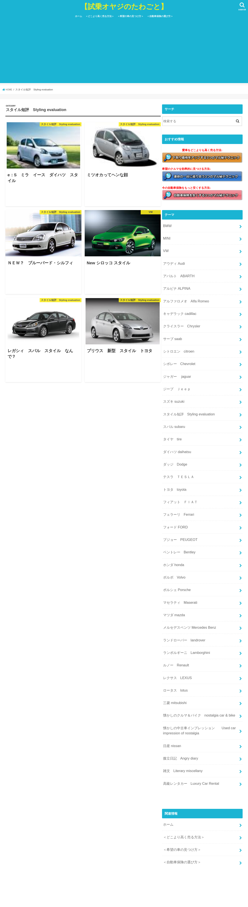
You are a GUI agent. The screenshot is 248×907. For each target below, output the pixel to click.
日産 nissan (171, 695)
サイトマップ (135, 900)
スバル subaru (173, 405)
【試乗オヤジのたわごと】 (124, 6)
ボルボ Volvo (173, 542)
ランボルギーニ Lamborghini (184, 610)
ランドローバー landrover (182, 599)
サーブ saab (171, 326)
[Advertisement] (124, 53)
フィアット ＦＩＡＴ (179, 474)
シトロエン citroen (177, 337)
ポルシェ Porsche (176, 554)
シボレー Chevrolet (178, 349)
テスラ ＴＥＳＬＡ (177, 451)
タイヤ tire (171, 417)
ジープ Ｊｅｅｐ (176, 371)
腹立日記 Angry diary (179, 706)
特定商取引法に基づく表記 (103, 900)
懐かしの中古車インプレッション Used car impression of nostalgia (197, 681)
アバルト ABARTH (177, 269)
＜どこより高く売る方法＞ (100, 16)
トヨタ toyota (173, 462)
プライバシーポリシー (65, 900)
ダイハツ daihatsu (176, 428)
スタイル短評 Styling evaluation (187, 394)
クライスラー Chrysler (180, 314)
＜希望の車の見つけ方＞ (130, 16)
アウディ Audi (173, 258)
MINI (166, 235)
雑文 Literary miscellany (181, 718)
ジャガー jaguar (176, 360)
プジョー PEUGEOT (179, 508)
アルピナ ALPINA (175, 280)
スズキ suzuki (172, 383)
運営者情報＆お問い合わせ (27, 900)
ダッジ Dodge (174, 440)
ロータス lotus (174, 645)
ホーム (78, 16)
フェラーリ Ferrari (177, 485)
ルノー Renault (175, 622)
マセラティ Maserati (179, 565)
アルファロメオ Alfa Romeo (184, 292)
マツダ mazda (173, 576)
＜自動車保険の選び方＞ (160, 16)
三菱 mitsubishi (173, 656)
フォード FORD (174, 496)
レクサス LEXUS (176, 633)
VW (165, 246)
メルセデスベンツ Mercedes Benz (187, 588)
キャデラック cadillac (178, 303)
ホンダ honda (172, 531)
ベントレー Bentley (178, 519)
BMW (167, 223)
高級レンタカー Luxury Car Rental (189, 729)
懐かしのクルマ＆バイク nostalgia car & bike (196, 667)
